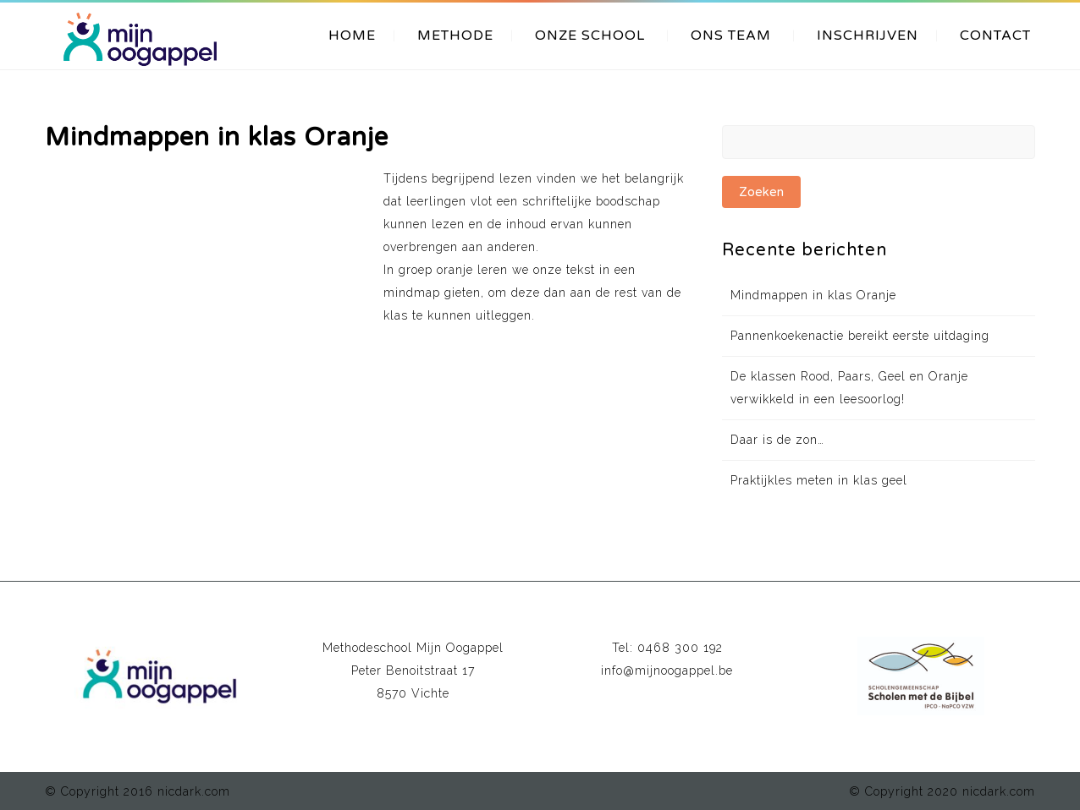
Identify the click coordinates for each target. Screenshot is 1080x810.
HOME (352, 35)
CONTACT (995, 35)
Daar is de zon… (777, 439)
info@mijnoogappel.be (667, 670)
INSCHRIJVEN (867, 35)
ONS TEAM (731, 35)
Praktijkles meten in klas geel (818, 480)
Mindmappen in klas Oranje (813, 295)
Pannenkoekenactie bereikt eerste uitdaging (859, 335)
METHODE (455, 35)
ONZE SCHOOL (590, 35)
